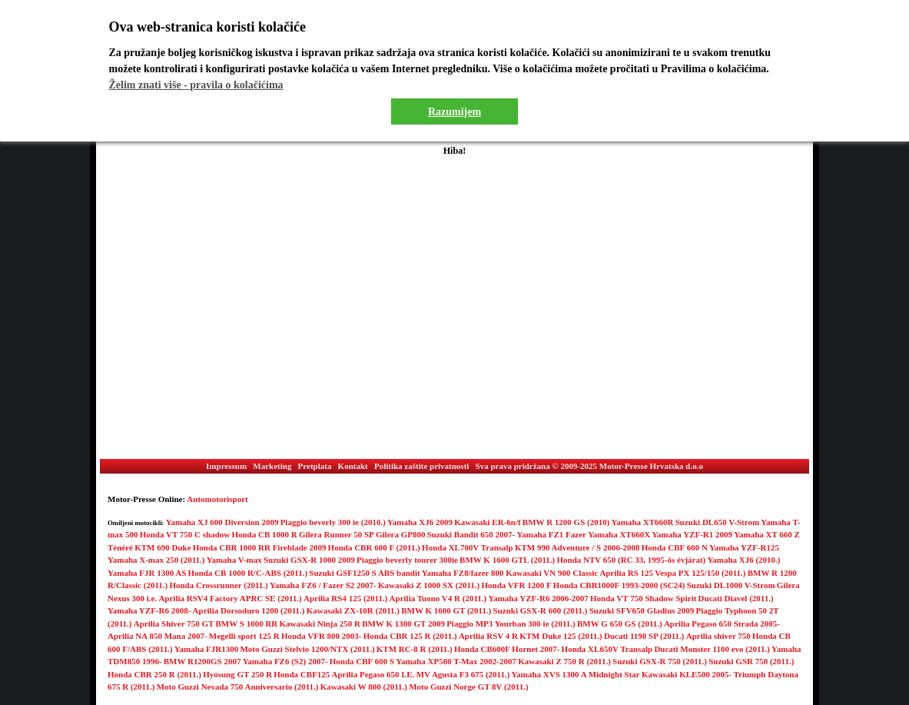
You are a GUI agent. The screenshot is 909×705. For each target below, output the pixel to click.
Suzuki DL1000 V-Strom (731, 585)
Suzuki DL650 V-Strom (717, 522)
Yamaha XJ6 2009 (420, 522)
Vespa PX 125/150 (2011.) (700, 572)
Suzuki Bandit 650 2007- (471, 534)
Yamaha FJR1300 (206, 648)
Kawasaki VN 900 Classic (552, 572)
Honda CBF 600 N (675, 547)
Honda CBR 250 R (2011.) (154, 674)
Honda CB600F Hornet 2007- (506, 648)
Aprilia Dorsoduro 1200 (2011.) (249, 610)
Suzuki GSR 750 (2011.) (751, 661)
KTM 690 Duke (162, 547)
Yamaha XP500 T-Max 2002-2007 (456, 661)
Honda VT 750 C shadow (185, 534)
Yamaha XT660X (619, 534)
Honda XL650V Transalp (607, 648)
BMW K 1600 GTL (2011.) (507, 559)
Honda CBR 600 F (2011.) (374, 547)
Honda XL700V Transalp (467, 547)
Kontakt (353, 466)
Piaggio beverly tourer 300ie (407, 559)
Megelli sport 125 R (244, 635)
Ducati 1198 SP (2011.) (644, 635)
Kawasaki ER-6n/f (487, 522)
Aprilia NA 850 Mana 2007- (157, 635)
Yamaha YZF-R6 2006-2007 (538, 598)
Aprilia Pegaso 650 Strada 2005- (722, 623)
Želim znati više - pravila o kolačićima (196, 85)
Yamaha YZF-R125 (744, 547)
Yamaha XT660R (643, 522)
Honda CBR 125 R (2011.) (410, 635)
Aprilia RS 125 (626, 572)
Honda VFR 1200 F (516, 585)
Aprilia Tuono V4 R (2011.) (438, 598)
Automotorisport (217, 499)
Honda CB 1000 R (264, 534)
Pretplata (315, 466)
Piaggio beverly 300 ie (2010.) (333, 522)
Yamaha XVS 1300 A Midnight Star (576, 674)
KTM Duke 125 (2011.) (560, 635)
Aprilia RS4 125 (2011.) (345, 598)
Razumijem (454, 112)
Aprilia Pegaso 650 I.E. (373, 674)
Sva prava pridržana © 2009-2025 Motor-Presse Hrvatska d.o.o (589, 466)
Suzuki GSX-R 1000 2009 (309, 559)
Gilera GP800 (400, 534)
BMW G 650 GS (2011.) (619, 623)
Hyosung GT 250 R (237, 674)
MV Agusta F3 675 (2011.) (463, 674)
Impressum (226, 466)
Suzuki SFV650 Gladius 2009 (642, 610)
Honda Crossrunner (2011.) (218, 585)
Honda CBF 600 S (362, 661)
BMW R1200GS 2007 (202, 661)
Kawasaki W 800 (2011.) (363, 686)
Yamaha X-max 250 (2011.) (156, 559)
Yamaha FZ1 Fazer (551, 534)
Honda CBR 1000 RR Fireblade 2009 (260, 547)
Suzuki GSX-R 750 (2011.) (659, 661)
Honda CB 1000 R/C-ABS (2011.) (248, 572)
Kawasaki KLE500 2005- (687, 674)
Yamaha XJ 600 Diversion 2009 (222, 522)
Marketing (272, 466)
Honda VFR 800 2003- (321, 635)
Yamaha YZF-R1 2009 (692, 534)
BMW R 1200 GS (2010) (566, 522)
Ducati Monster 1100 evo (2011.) (711, 648)
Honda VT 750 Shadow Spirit (643, 598)
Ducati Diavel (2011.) (736, 598)
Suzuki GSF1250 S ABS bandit (364, 572)
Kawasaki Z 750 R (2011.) (564, 661)
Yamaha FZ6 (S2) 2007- (285, 661)
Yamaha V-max (234, 559)
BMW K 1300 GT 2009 (403, 623)
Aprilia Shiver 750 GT (174, 623)
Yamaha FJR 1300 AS (147, 572)
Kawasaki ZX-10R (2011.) (353, 610)
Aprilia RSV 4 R (488, 635)
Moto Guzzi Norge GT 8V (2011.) (468, 686)
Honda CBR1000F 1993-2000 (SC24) (619, 585)
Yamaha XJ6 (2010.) (744, 559)
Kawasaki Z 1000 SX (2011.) (428, 585)
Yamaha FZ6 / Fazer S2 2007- (323, 585)
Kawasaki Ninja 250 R (320, 623)
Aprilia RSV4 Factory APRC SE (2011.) (229, 598)
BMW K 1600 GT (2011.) (446, 610)
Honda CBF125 (302, 674)
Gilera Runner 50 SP (336, 534)
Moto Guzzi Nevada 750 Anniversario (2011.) (238, 686)
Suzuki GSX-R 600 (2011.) (540, 610)
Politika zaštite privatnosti (421, 466)
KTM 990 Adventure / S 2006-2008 (577, 547)
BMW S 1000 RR (247, 623)
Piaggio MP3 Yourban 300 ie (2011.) (511, 623)
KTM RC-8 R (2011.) (415, 648)
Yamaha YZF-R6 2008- (149, 610)
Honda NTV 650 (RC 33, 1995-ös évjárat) (630, 559)
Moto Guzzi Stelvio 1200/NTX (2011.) (307, 648)
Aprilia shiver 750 (718, 635)
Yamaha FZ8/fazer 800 (464, 572)
